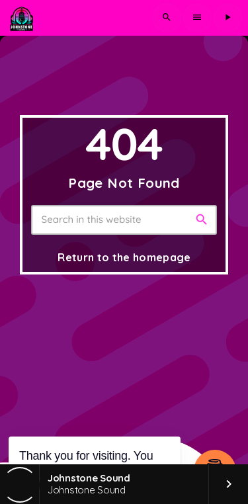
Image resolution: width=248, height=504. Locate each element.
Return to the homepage (124, 257)
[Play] (227, 17)
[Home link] (21, 18)
